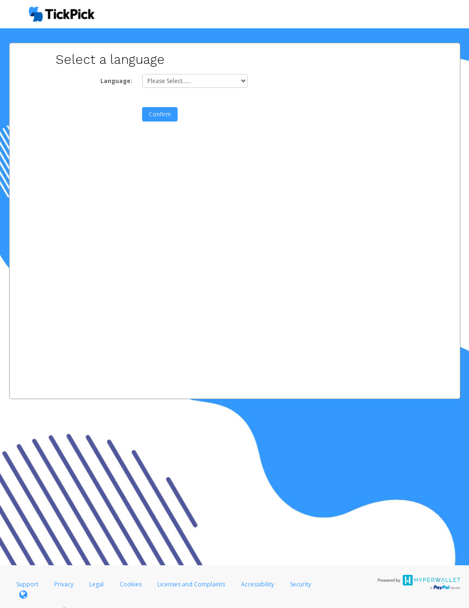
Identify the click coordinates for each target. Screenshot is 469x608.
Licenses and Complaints (192, 584)
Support (27, 584)
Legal (96, 584)
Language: (116, 81)
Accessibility (257, 584)
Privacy (63, 584)
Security (300, 584)
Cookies (131, 584)
